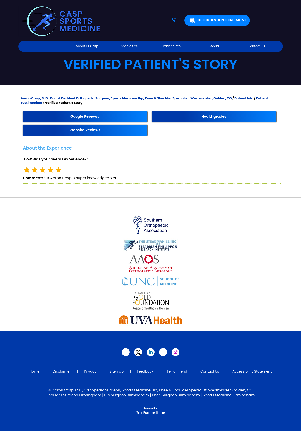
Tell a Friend (177, 371)
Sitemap (117, 371)
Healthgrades (214, 116)
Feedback (145, 371)
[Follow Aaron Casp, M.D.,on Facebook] (126, 352)
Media (214, 46)
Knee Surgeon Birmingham (176, 395)
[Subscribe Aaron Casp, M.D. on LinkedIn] (151, 352)
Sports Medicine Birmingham (229, 395)
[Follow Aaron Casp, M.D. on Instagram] (175, 352)
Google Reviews (84, 116)
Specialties (129, 46)
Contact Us (256, 46)
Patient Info (172, 46)
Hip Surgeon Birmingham (126, 395)
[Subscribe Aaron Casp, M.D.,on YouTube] (163, 352)
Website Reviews (84, 130)
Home (45, 46)
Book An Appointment (222, 20)
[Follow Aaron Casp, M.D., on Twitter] (138, 352)
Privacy (90, 371)
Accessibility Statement (252, 371)
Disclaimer (62, 371)
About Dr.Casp (87, 46)
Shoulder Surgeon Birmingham (73, 395)
